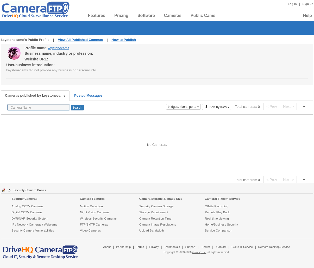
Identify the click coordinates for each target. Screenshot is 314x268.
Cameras (172, 15)
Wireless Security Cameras (98, 218)
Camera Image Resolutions (157, 224)
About (107, 246)
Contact (221, 246)
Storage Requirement (153, 212)
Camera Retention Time (155, 218)
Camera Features (92, 198)
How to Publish (123, 40)
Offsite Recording (216, 206)
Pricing (121, 15)
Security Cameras (24, 198)
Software (146, 15)
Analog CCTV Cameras (27, 206)
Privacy (154, 246)
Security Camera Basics (30, 190)
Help (307, 15)
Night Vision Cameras (94, 212)
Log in (292, 3)
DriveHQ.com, (199, 252)
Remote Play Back (217, 212)
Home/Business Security (221, 224)
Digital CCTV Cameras (27, 212)
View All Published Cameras (80, 40)
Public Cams (203, 15)
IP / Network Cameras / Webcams (35, 224)
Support (190, 246)
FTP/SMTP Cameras (94, 224)
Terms (140, 246)
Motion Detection (91, 206)
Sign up (308, 3)
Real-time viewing (217, 218)
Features (96, 15)
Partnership (123, 246)
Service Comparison (218, 230)
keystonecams (58, 48)
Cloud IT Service (242, 246)
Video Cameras (90, 230)
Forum (206, 246)
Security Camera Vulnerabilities (33, 230)
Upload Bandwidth (151, 230)
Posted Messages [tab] (88, 95)
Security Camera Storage (156, 206)
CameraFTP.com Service (222, 198)
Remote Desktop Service (274, 246)
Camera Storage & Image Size (160, 198)
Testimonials (172, 246)
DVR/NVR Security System (30, 218)
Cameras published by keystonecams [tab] (35, 95)
